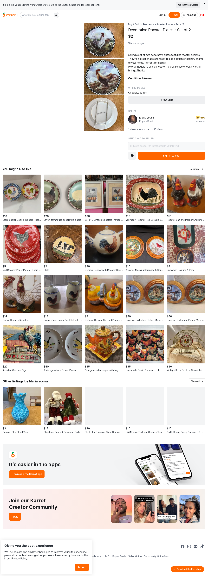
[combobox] (37, 15)
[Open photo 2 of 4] (104, 40)
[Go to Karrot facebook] (183, 546)
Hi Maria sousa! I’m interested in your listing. (166, 146)
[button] (196, 169)
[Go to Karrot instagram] (189, 546)
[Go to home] (9, 15)
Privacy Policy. (43, 550)
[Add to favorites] (132, 156)
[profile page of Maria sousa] (132, 119)
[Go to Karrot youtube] (196, 546)
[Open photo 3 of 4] (104, 77)
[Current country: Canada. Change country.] (202, 15)
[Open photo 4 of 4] (104, 113)
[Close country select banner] (204, 3)
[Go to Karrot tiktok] (202, 546)
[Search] (56, 15)
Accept (83, 559)
